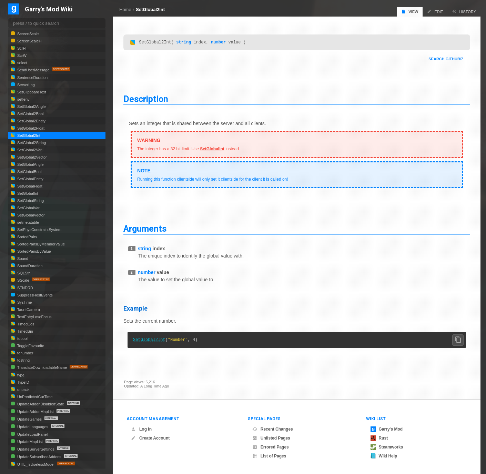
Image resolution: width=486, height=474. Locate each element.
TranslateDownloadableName (42, 367)
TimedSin (24, 331)
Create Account (150, 438)
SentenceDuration (32, 77)
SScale (23, 280)
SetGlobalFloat (29, 186)
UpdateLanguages (32, 427)
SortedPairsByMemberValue (40, 244)
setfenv (23, 99)
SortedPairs (26, 237)
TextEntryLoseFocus (34, 317)
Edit (435, 11)
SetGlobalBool (28, 172)
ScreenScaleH (28, 41)
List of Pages (269, 456)
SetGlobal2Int (150, 9)
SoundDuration (29, 266)
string (184, 43)
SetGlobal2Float (30, 128)
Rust (379, 438)
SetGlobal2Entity (30, 121)
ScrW (21, 55)
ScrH (21, 48)
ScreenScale (27, 34)
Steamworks (387, 447)
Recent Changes (272, 429)
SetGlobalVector (30, 215)
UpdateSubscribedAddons (39, 457)
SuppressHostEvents (34, 295)
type (20, 375)
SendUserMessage (33, 70)
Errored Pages (270, 447)
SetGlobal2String (31, 143)
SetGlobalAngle (30, 164)
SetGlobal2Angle (31, 106)
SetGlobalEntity (29, 179)
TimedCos (25, 324)
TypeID (22, 382)
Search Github (443, 60)
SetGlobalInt (213, 150)
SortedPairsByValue (33, 251)
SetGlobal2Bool (30, 114)
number (219, 43)
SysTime (24, 302)
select (21, 63)
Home (125, 9)
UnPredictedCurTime (34, 397)
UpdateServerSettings (35, 449)
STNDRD (24, 288)
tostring (23, 360)
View (409, 11)
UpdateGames (29, 419)
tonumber (24, 353)
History (464, 11)
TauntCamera (28, 309)
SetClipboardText (31, 92)
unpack (23, 389)
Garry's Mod (387, 429)
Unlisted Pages (271, 438)
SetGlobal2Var (29, 150)
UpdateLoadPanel (32, 434)
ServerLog (25, 85)
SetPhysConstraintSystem (38, 230)
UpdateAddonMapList (35, 412)
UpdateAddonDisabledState (40, 404)
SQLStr (23, 273)
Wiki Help (384, 456)
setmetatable (27, 222)
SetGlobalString (30, 201)
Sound (22, 258)
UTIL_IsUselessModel (35, 464)
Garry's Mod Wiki (49, 9)
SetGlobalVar (28, 208)
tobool (22, 338)
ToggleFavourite (30, 346)
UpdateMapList (30, 442)
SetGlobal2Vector (31, 157)
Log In (141, 429)
